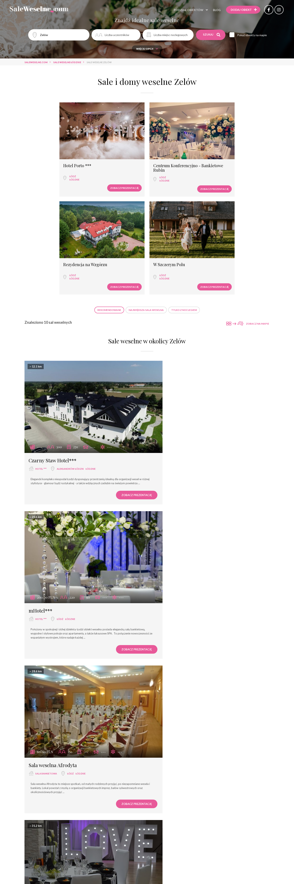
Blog (214, 10)
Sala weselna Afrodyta (53, 471)
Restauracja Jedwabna (179, 471)
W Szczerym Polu (230, 146)
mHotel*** (166, 330)
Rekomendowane (109, 192)
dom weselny (169, 763)
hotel (40, 763)
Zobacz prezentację (63, 168)
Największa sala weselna (146, 192)
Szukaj (211, 35)
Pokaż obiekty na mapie (253, 35)
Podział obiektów (185, 10)
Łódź (40, 157)
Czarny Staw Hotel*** (52, 330)
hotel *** (41, 338)
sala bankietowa (46, 480)
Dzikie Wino (168, 755)
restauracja (169, 480)
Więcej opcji (147, 48)
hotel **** (41, 622)
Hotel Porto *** (45, 146)
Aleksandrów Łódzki (70, 338)
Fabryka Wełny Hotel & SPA (59, 613)
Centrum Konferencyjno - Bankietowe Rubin (115, 148)
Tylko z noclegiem (184, 192)
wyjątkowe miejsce (173, 622)
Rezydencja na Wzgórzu (175, 146)
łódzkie (42, 160)
